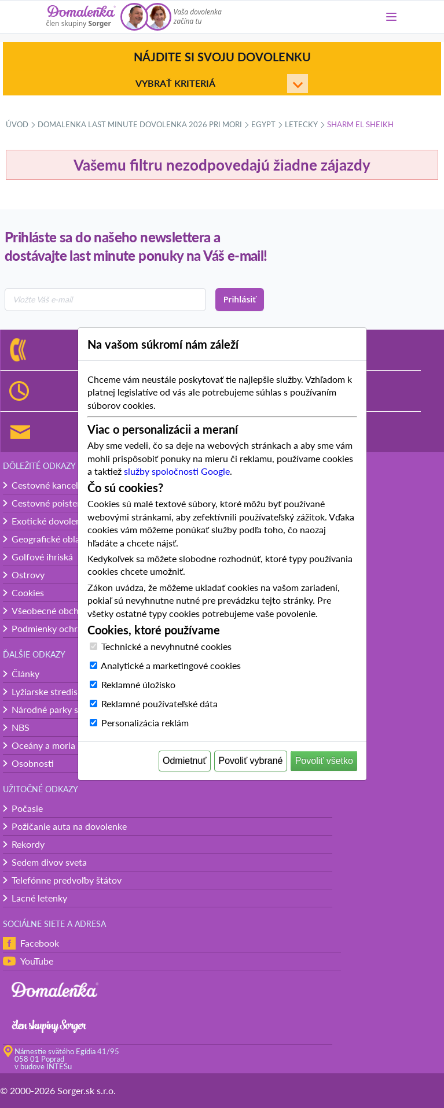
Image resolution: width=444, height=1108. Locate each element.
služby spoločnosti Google (177, 471)
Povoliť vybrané (251, 761)
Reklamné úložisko (138, 684)
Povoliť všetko (324, 761)
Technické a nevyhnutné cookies (166, 646)
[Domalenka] (81, 16)
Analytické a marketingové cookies (171, 665)
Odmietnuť (184, 761)
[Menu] (391, 17)
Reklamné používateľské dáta (159, 703)
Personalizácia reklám (145, 722)
